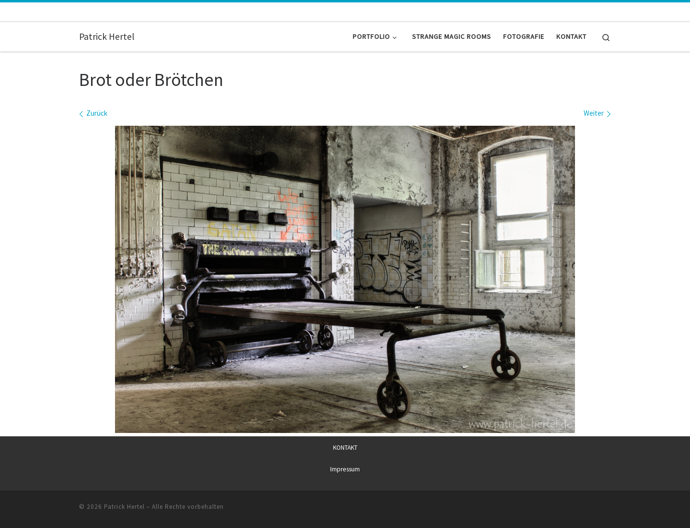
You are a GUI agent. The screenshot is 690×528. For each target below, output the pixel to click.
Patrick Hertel (124, 507)
